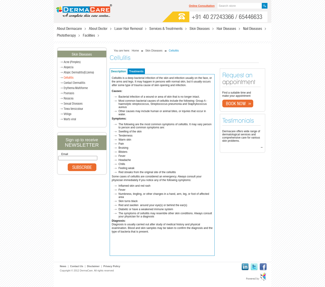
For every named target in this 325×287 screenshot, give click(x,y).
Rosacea (68, 98)
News (63, 266)
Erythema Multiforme (76, 88)
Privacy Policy (111, 266)
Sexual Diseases (73, 103)
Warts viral (70, 119)
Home (135, 50)
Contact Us (76, 266)
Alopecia (68, 67)
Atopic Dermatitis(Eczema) (79, 72)
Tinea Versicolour (73, 109)
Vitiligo (67, 114)
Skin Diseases (153, 50)
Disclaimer (93, 266)
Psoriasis (69, 93)
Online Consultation (202, 5)
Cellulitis (69, 77)
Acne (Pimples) (72, 62)
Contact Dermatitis (74, 83)
